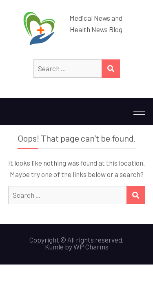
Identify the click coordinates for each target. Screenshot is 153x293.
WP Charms (91, 247)
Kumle (54, 247)
